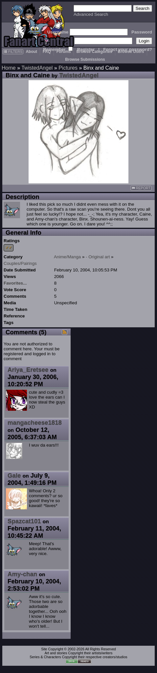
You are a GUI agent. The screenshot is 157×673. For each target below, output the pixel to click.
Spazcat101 (24, 521)
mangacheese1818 (35, 422)
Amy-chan (22, 573)
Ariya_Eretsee (28, 369)
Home (9, 68)
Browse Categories (94, 51)
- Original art (98, 256)
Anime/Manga (67, 256)
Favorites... (15, 283)
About (31, 51)
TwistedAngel (37, 68)
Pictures (68, 68)
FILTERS (13, 52)
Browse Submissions (85, 59)
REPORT (140, 188)
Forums (63, 51)
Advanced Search (91, 14)
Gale (14, 475)
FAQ (47, 51)
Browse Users (131, 51)
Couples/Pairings (20, 263)
